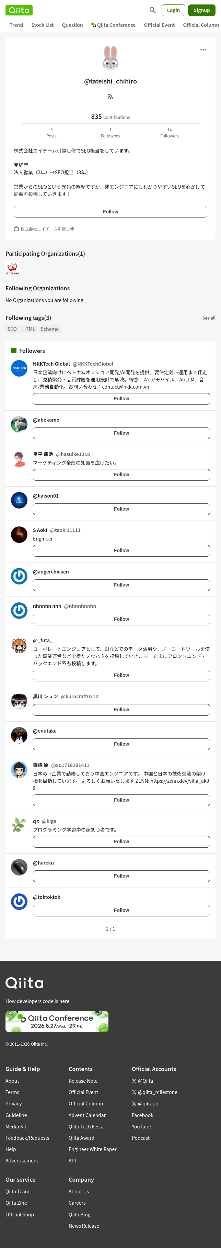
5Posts (51, 132)
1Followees (110, 132)
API (72, 1160)
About (12, 1080)
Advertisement (21, 1160)
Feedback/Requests (27, 1137)
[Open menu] (203, 50)
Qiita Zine (16, 1202)
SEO (12, 328)
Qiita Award (81, 1137)
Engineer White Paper (93, 1149)
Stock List (42, 24)
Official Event (159, 24)
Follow (110, 211)
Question (72, 24)
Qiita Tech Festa (86, 1126)
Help (10, 1149)
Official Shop (19, 1214)
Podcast (141, 1137)
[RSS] (110, 96)
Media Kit (15, 1126)
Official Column (86, 1103)
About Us (79, 1191)
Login (173, 10)
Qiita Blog (80, 1214)
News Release (84, 1225)
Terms (12, 1092)
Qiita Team (17, 1191)
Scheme (50, 328)
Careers (77, 1202)
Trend (16, 24)
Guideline (16, 1115)
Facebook (142, 1115)
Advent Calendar (87, 1115)
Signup (202, 10)
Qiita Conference (113, 24)
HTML (28, 328)
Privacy (13, 1103)
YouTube (141, 1126)
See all (209, 318)
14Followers (169, 132)
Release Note (83, 1080)
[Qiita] (19, 10)
